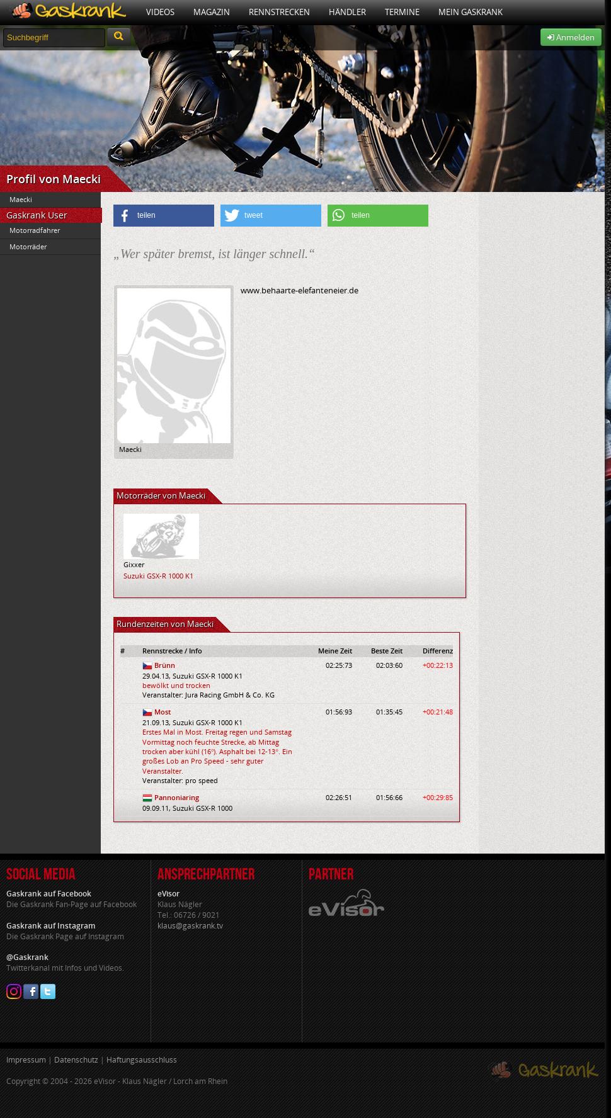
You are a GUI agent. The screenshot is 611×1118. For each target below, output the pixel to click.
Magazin (211, 12)
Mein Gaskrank (470, 12)
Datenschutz (76, 1059)
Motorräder (28, 246)
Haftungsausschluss (141, 1059)
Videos (160, 12)
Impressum (26, 1059)
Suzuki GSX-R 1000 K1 (158, 575)
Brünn (164, 665)
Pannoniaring (176, 797)
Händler (347, 12)
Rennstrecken (279, 12)
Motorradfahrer (34, 230)
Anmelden (571, 37)
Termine (402, 12)
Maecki (20, 199)
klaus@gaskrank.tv (190, 925)
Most (162, 711)
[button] (163, 216)
